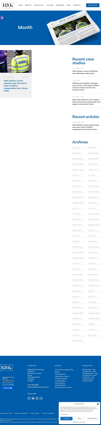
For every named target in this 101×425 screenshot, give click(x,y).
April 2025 (91, 180)
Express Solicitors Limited (33, 419)
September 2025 (77, 169)
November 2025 (77, 164)
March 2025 (76, 186)
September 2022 (77, 258)
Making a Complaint (21, 413)
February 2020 (77, 340)
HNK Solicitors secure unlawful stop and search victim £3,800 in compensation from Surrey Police (85, 127)
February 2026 (93, 153)
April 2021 (75, 302)
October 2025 (92, 164)
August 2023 (76, 230)
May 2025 (75, 180)
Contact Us (77, 5)
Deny (79, 418)
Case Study (25, 77)
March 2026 (76, 153)
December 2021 (77, 280)
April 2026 (91, 147)
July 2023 (91, 230)
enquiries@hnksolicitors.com (38, 387)
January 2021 (92, 307)
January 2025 (77, 192)
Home (21, 5)
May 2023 (91, 236)
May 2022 (75, 269)
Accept (66, 418)
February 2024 (93, 214)
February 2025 (93, 186)
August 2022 (92, 258)
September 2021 (93, 285)
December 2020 (77, 313)
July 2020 (91, 324)
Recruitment (60, 5)
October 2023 (77, 225)
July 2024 (75, 208)
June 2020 (75, 329)
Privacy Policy (82, 422)
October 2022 (92, 252)
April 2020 (75, 335)
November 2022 (77, 252)
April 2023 (75, 241)
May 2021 (91, 296)
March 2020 (92, 335)
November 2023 (93, 219)
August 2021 (76, 291)
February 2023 (77, 247)
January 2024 (77, 219)
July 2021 (91, 291)
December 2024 (93, 192)
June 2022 (91, 263)
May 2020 (91, 329)
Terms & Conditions (47, 413)
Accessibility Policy (6, 413)
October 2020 (77, 318)
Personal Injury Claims (63, 387)
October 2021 (77, 285)
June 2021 (75, 296)
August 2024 (92, 203)
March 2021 (92, 302)
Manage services (64, 414)
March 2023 (92, 241)
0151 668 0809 (33, 385)
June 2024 (91, 208)
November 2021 (93, 280)
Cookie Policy (76, 422)
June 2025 (91, 175)
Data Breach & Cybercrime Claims (62, 375)
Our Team (50, 5)
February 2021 (77, 307)
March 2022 (92, 269)
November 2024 (77, 197)
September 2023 (93, 225)
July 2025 (75, 175)
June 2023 (75, 236)
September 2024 (77, 203)
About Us (28, 5)
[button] (2, 18)
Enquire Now (93, 5)
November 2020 (93, 313)
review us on (8, 388)
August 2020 (76, 324)
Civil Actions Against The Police (64, 371)
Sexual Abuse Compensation (60, 384)
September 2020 (93, 318)
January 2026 (77, 158)
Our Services (38, 5)
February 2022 (77, 274)
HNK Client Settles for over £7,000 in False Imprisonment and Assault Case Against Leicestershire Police (86, 102)
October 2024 (92, 197)
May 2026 (75, 147)
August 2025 (92, 169)
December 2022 (93, 247)
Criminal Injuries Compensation (61, 380)
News (69, 5)
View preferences (92, 418)
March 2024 (76, 214)
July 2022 (75, 263)
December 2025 (93, 158)
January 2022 (92, 274)
